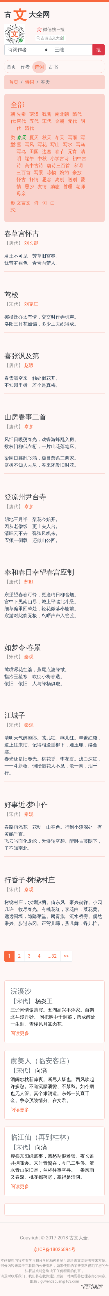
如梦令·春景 (22, 647)
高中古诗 (34, 165)
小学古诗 (60, 158)
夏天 (34, 137)
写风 (30, 144)
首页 (11, 67)
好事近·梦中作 (26, 804)
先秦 (22, 114)
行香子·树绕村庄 (29, 879)
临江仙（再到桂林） (41, 1136)
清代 (29, 128)
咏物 (52, 172)
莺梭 (11, 294)
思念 (47, 179)
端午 (30, 158)
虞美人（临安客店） (41, 1060)
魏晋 (47, 114)
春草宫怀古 (21, 233)
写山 (55, 144)
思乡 (30, 186)
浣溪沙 (20, 990)
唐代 (22, 121)
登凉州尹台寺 (25, 496)
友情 (42, 186)
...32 (52, 956)
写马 (80, 144)
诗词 (39, 67)
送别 (73, 179)
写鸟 (22, 151)
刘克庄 (31, 304)
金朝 (60, 121)
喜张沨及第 (21, 355)
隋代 (77, 114)
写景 (39, 172)
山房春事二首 (25, 416)
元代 (73, 121)
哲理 (68, 186)
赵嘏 (28, 365)
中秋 (42, 158)
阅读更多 (19, 1033)
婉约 (65, 172)
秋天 (47, 137)
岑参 (28, 426)
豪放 (77, 172)
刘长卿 (31, 243)
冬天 (60, 137)
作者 (25, 67)
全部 (17, 104)
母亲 (21, 193)
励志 (55, 186)
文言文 (24, 203)
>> (66, 956)
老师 (80, 186)
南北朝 (62, 114)
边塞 (47, 151)
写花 (42, 144)
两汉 (34, 114)
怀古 (22, 179)
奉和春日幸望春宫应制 (39, 571)
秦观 (28, 657)
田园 (34, 151)
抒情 (34, 179)
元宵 (73, 151)
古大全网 (27, 14)
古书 (53, 67)
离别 (60, 179)
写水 (68, 144)
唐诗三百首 (59, 165)
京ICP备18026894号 (54, 1249)
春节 (60, 151)
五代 (34, 121)
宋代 (47, 121)
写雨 (73, 137)
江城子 (14, 715)
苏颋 (28, 582)
